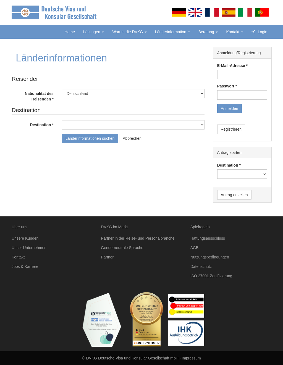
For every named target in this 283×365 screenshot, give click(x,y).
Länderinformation (172, 32)
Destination (40, 125)
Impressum (191, 358)
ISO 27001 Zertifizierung (211, 276)
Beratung (208, 32)
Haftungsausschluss (207, 238)
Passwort (225, 86)
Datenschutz (201, 266)
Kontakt (234, 32)
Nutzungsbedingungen (209, 257)
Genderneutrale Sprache (122, 247)
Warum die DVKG (129, 32)
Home (70, 32)
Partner (107, 257)
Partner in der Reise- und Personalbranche (137, 238)
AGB (194, 247)
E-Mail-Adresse (231, 65)
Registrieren (231, 129)
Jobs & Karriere (25, 266)
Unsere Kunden (25, 238)
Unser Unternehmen (29, 247)
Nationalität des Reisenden (39, 96)
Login (259, 32)
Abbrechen (132, 138)
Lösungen (93, 32)
